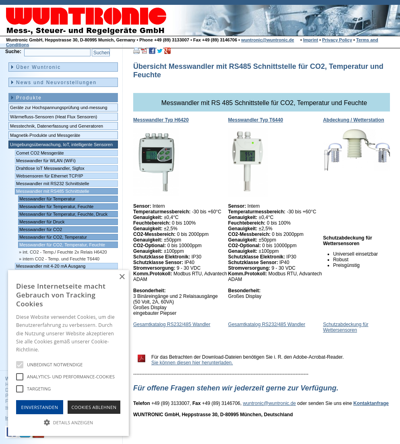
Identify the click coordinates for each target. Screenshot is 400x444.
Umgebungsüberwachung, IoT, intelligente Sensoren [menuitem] (61, 144)
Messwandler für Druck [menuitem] (41, 221)
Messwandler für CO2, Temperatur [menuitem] (53, 237)
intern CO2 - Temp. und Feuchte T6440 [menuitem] (61, 258)
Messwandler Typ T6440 (255, 120)
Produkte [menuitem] (29, 98)
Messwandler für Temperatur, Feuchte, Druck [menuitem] (63, 214)
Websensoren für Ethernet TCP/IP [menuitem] (49, 175)
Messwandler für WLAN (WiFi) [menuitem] (46, 160)
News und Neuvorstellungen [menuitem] (56, 82)
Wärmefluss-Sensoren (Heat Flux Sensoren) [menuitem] (53, 116)
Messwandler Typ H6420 (161, 120)
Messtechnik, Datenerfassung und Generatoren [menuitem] (56, 126)
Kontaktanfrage (371, 403)
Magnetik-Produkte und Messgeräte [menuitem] (45, 135)
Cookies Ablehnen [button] (94, 407)
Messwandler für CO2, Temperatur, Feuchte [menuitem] (62, 244)
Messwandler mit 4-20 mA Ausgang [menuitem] (50, 266)
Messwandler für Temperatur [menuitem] (47, 198)
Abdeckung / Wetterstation (353, 120)
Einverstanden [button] (39, 407)
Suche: (13, 51)
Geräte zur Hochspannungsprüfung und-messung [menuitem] (58, 107)
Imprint (310, 39)
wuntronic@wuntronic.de (267, 39)
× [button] (122, 277)
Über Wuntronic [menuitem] (38, 67)
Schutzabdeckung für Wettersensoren (346, 327)
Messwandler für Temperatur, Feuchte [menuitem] (56, 206)
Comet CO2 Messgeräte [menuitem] (40, 153)
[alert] (68, 353)
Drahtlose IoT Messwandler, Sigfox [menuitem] (50, 168)
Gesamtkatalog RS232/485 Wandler (171, 324)
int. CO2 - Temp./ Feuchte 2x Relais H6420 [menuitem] (65, 252)
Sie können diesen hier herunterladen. (192, 363)
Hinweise (50, 350)
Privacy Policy (337, 39)
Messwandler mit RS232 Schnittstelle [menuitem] (52, 183)
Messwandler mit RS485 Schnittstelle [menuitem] (52, 191)
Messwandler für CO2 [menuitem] (40, 229)
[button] (68, 421)
